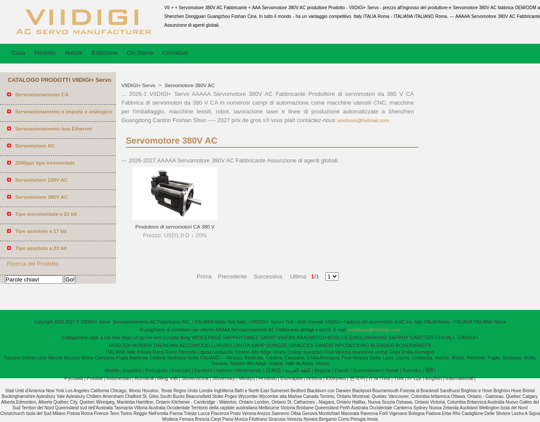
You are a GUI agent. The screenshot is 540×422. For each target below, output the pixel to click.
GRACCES (301, 345)
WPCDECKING (352, 345)
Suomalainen (367, 370)
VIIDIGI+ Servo (139, 85)
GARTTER (422, 337)
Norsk (392, 370)
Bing (185, 337)
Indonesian (118, 378)
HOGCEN (120, 345)
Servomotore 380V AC (189, 85)
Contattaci (175, 52)
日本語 (273, 370)
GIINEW (324, 345)
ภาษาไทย (379, 378)
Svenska (411, 370)
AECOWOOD (195, 345)
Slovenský (223, 378)
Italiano (224, 370)
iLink (105, 337)
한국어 (357, 378)
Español (132, 370)
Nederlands (249, 370)
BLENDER (382, 345)
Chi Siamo (140, 52)
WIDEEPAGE (206, 337)
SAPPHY (398, 337)
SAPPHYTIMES (241, 337)
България (291, 378)
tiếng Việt (167, 378)
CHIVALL (445, 337)
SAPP (258, 345)
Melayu (247, 378)
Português (156, 370)
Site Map (121, 337)
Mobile (112, 370)
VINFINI (286, 337)
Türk (399, 378)
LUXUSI (220, 345)
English (433, 378)
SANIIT (268, 337)
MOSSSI (142, 345)
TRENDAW (165, 345)
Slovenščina (194, 378)
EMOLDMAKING (368, 337)
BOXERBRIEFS (413, 345)
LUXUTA (240, 345)
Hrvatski (267, 378)
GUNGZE (276, 345)
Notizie (74, 52)
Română (144, 378)
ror (149, 337)
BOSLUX (338, 337)
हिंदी (429, 370)
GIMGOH (467, 337)
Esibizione (104, 52)
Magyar (322, 370)
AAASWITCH (311, 337)
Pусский (73, 378)
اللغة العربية (298, 370)
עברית (414, 378)
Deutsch (203, 370)
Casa (18, 52)
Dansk (342, 370)
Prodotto (45, 52)
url (136, 337)
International (459, 378)
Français (181, 370)
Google (171, 337)
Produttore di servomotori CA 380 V (175, 226)
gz (142, 337)
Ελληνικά (336, 378)
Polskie (95, 378)
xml (158, 337)
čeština (314, 378)
